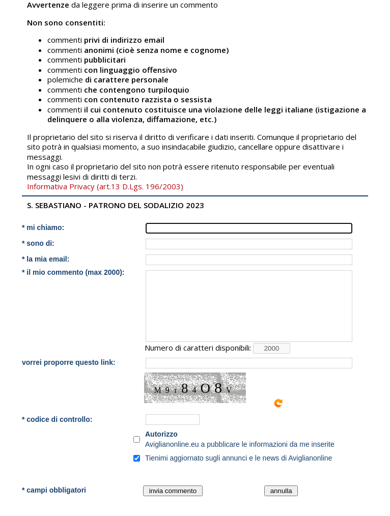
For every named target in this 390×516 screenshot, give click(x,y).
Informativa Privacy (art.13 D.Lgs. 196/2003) (105, 186)
